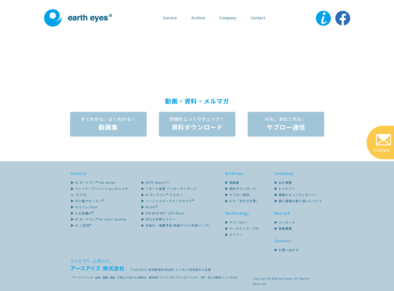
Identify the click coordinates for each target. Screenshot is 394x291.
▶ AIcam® (149, 207)
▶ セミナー (234, 234)
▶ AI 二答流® (81, 225)
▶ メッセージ (284, 222)
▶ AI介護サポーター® (87, 200)
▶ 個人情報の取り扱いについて (298, 200)
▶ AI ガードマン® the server (93, 182)
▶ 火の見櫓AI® (82, 213)
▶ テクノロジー (237, 222)
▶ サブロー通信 (237, 194)
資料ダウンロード (197, 124)
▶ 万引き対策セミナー (158, 219)
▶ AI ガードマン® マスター (162, 194)
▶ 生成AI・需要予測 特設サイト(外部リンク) (175, 225)
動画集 (108, 124)
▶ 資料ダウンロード (240, 188)
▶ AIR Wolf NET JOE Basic (163, 213)
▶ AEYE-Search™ (155, 182)
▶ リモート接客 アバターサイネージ (169, 188)
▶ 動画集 (232, 182)
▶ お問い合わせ (286, 250)
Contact (258, 18)
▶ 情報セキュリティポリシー (296, 194)
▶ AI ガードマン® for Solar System (98, 219)
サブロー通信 (286, 124)
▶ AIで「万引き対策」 (242, 200)
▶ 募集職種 (283, 228)
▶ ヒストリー (284, 188)
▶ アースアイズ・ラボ (242, 228)
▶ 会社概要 (283, 182)
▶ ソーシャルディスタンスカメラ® (167, 200)
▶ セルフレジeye (84, 207)
